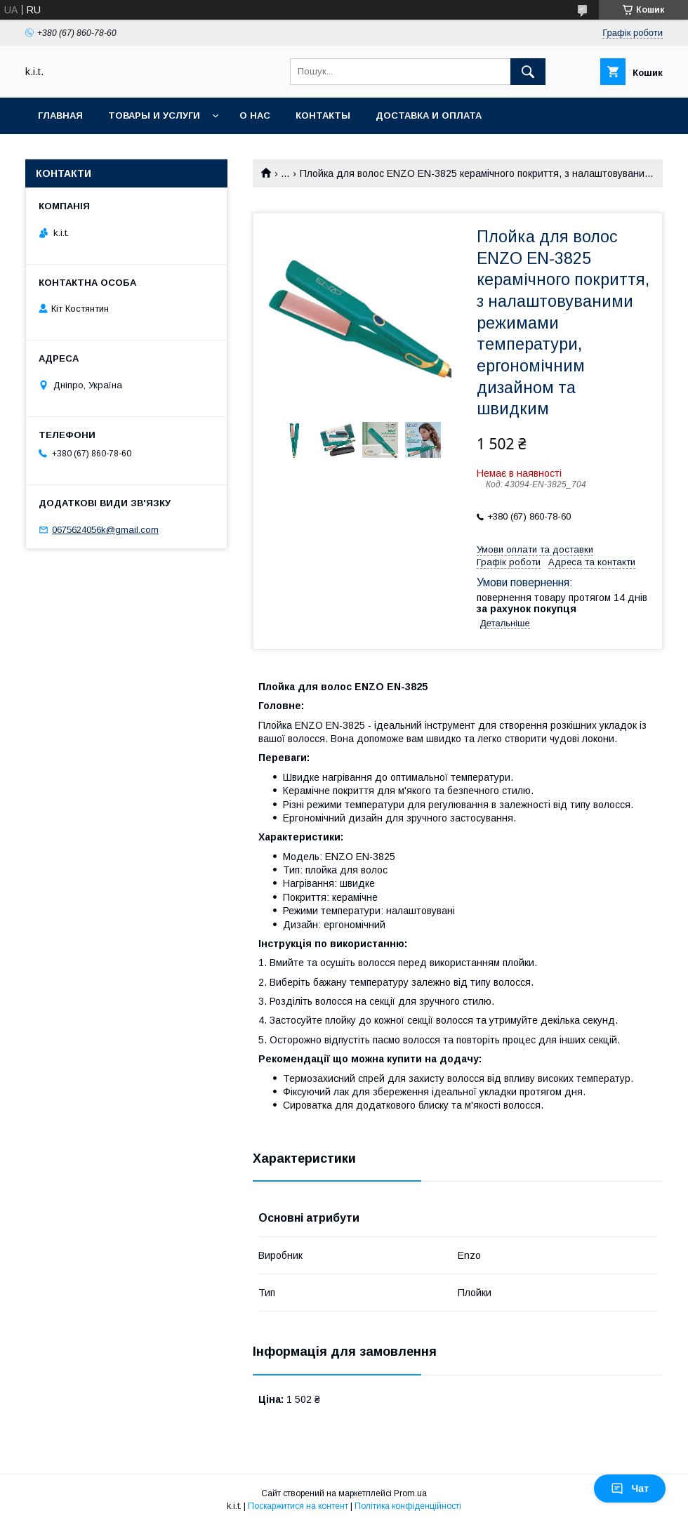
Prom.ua (410, 1493)
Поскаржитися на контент (298, 1506)
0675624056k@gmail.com (105, 529)
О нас (254, 115)
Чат (630, 1488)
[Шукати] (527, 71)
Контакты (323, 115)
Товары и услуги (154, 115)
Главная (60, 115)
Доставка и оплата (429, 115)
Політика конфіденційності (408, 1506)
